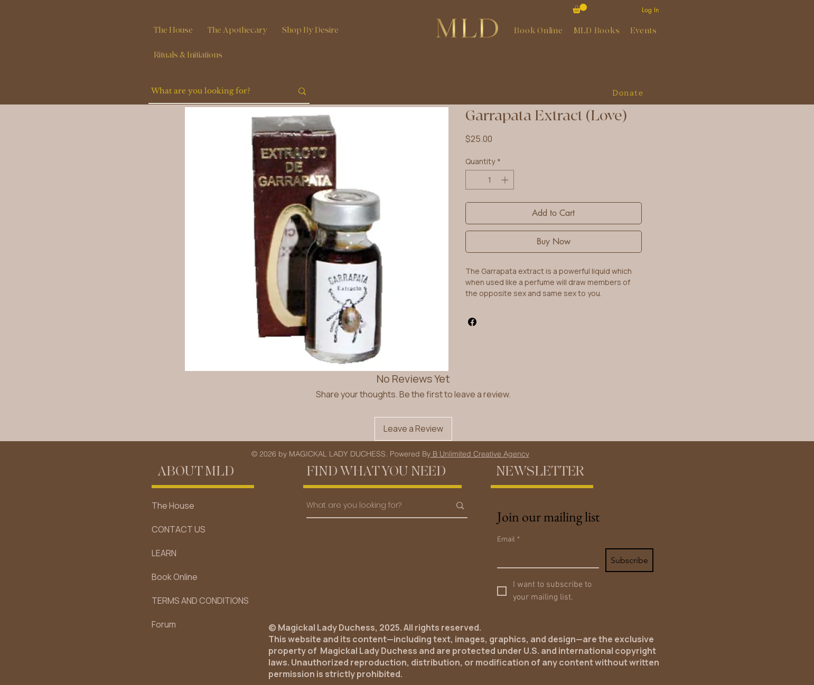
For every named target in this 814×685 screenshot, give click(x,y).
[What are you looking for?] (213, 91)
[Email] (545, 557)
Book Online (175, 577)
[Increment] (505, 179)
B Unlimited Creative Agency (480, 454)
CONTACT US (178, 529)
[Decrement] (473, 179)
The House (173, 505)
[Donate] (629, 92)
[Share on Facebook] (472, 322)
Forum (164, 624)
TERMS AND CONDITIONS (200, 600)
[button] (237, 30)
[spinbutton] (489, 179)
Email (508, 539)
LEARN (164, 553)
